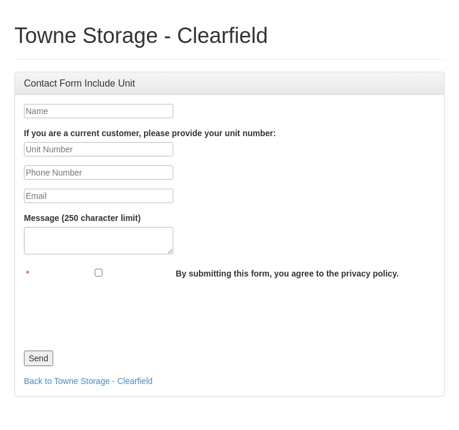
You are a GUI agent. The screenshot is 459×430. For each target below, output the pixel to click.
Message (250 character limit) (82, 218)
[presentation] (115, 311)
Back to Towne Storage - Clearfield (88, 381)
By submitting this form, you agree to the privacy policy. (287, 273)
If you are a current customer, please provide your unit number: (150, 133)
